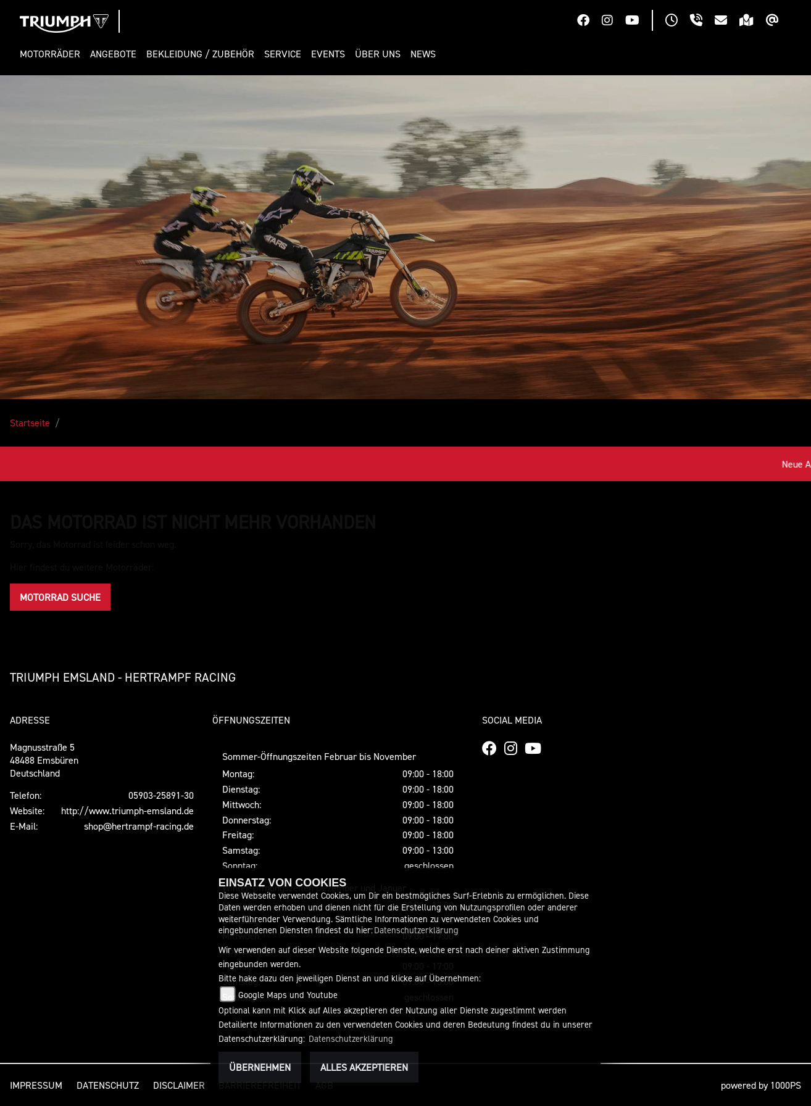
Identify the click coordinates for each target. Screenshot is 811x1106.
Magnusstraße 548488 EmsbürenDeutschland (44, 760)
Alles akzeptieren (364, 1067)
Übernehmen (260, 1067)
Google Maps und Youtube (288, 994)
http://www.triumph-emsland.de (127, 810)
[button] (52, 54)
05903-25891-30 (161, 795)
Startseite (30, 422)
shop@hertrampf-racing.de (139, 826)
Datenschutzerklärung (416, 930)
